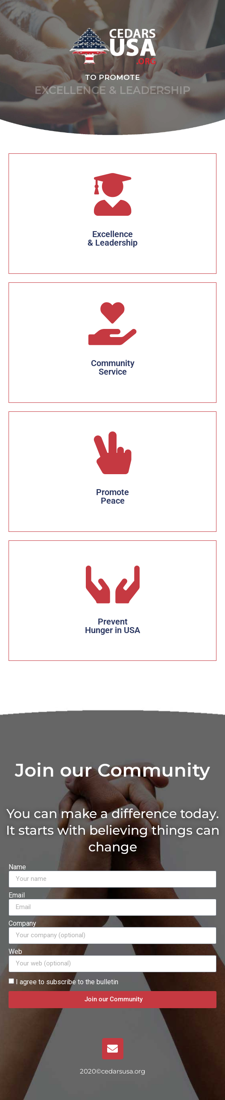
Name (17, 867)
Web (15, 951)
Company (22, 923)
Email (17, 895)
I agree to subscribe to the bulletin (67, 981)
